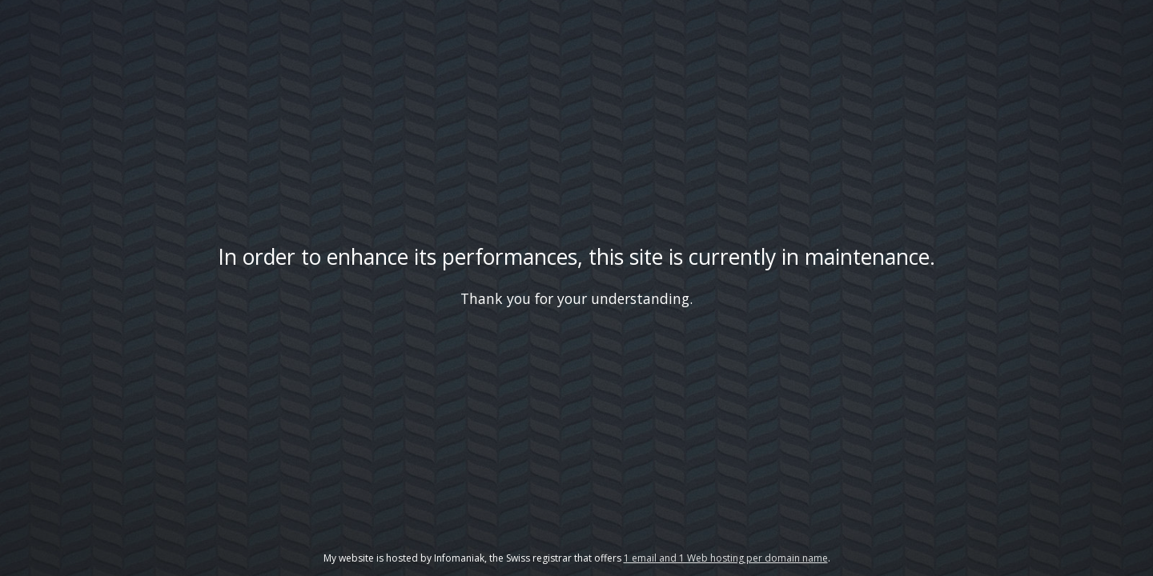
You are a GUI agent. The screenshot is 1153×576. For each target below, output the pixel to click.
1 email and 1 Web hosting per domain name (726, 558)
